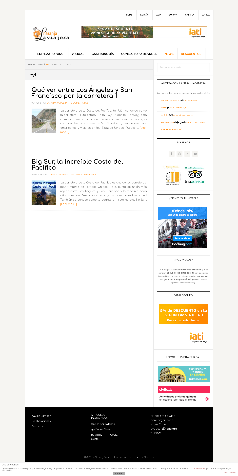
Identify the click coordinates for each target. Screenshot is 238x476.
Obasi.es (149, 457)
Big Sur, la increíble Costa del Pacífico (77, 164)
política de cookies (197, 468)
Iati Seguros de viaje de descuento (179, 100)
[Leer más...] (68, 204)
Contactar (38, 426)
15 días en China (100, 429)
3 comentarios (79, 103)
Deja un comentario (83, 175)
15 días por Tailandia (103, 424)
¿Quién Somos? (41, 415)
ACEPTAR (119, 474)
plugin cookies (230, 472)
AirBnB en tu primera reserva (177, 115)
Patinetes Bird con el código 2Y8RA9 (183, 122)
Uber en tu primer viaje (173, 108)
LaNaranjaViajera (53, 33)
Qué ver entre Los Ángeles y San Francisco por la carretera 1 (82, 93)
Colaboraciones (41, 421)
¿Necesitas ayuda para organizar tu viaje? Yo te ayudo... (164, 424)
